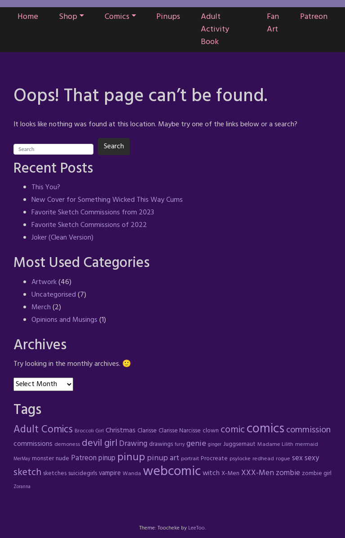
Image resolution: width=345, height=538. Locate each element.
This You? (45, 187)
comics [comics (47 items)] (265, 429)
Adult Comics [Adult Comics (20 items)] (43, 430)
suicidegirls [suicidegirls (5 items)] (82, 473)
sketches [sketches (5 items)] (54, 473)
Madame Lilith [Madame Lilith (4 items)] (275, 444)
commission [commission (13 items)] (308, 430)
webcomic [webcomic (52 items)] (172, 471)
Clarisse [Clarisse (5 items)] (147, 431)
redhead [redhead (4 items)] (263, 458)
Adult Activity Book (215, 29)
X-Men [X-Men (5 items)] (230, 473)
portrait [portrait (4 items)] (190, 458)
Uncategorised (53, 295)
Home (28, 16)
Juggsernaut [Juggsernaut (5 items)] (239, 444)
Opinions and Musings (64, 320)
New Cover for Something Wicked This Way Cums (107, 200)
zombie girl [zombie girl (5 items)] (317, 473)
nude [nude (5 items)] (62, 458)
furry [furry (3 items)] (180, 445)
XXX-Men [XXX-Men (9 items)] (257, 473)
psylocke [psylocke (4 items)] (240, 458)
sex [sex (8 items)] (297, 458)
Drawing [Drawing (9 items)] (133, 444)
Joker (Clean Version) (62, 238)
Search (114, 146)
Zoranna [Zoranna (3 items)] (22, 487)
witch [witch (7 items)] (211, 473)
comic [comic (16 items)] (233, 430)
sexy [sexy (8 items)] (312, 458)
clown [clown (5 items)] (211, 431)
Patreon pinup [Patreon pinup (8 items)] (93, 458)
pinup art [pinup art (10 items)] (163, 458)
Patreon (313, 16)
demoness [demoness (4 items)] (67, 444)
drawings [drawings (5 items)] (161, 444)
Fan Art (273, 23)
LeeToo (196, 528)
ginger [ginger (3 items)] (214, 445)
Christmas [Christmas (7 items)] (121, 430)
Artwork (44, 282)
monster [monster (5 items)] (43, 458)
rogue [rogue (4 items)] (283, 458)
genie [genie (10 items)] (196, 443)
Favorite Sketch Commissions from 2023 (92, 212)
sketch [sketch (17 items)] (27, 472)
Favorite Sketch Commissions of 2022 (89, 225)
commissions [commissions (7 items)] (33, 444)
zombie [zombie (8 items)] (288, 473)
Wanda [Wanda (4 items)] (132, 473)
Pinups (168, 16)
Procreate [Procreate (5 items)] (214, 458)
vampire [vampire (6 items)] (110, 473)
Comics (117, 16)
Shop (68, 16)
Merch (41, 307)
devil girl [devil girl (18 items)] (99, 443)
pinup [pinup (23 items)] (131, 457)
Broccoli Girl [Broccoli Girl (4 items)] (89, 431)
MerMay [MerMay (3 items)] (21, 459)
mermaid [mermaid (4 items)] (306, 444)
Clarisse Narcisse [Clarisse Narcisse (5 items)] (180, 431)
